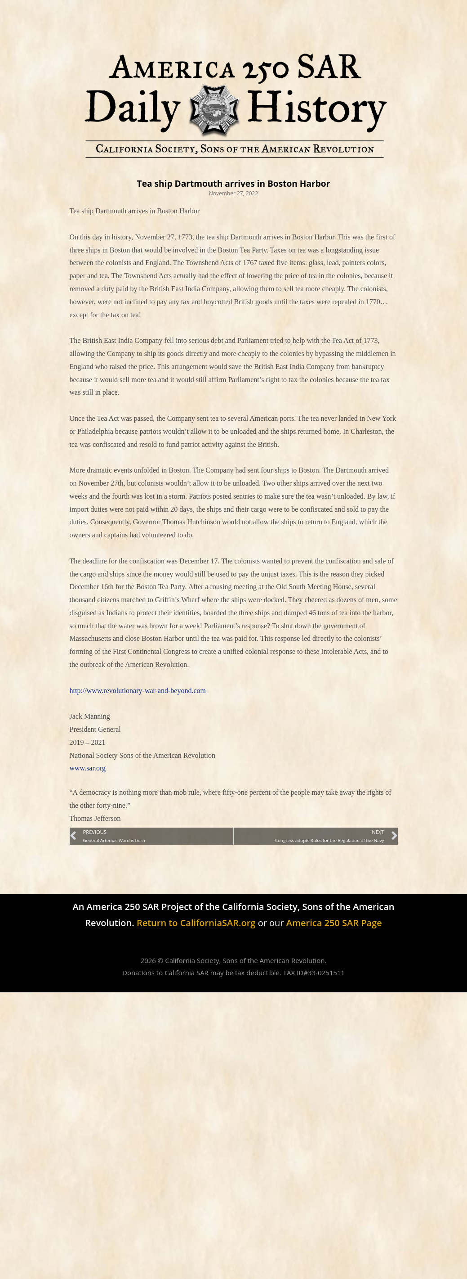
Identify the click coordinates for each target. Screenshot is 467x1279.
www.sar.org (88, 768)
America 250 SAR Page (334, 922)
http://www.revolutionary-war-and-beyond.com (138, 690)
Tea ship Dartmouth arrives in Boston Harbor (233, 183)
